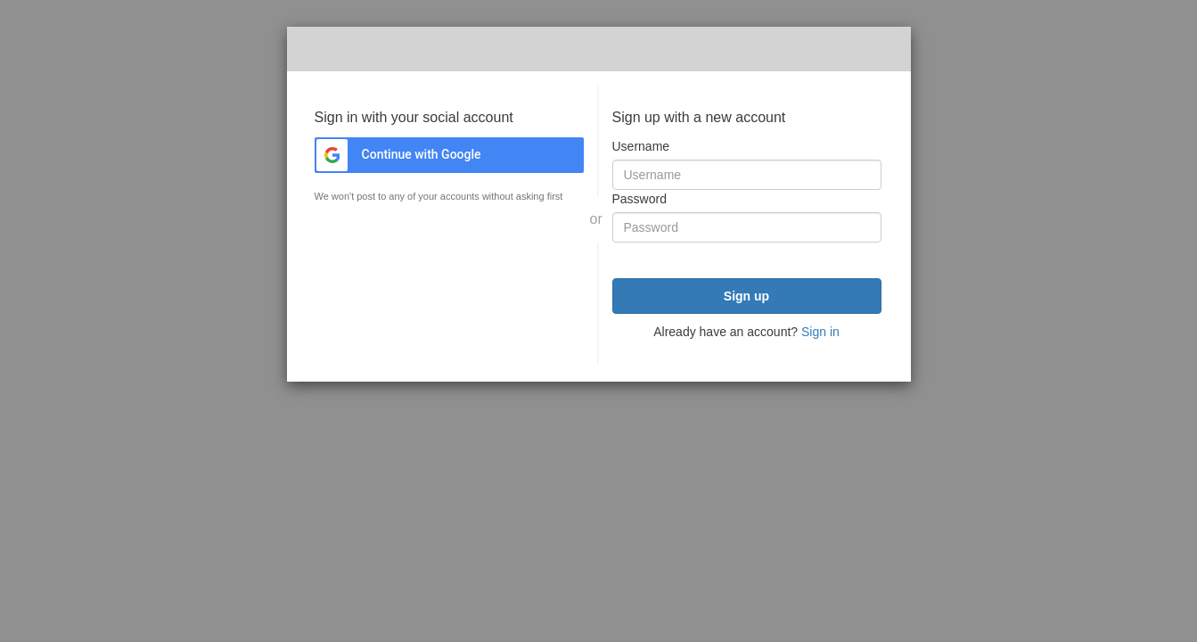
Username (641, 146)
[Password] (746, 227)
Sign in (820, 332)
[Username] (746, 175)
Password (639, 199)
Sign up (746, 296)
